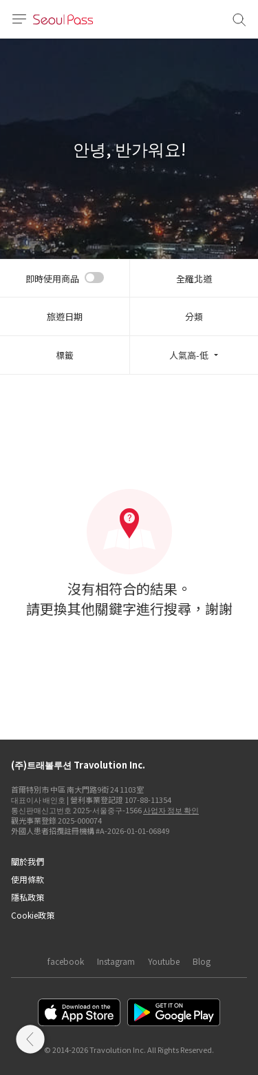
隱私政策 (27, 897)
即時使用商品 (52, 278)
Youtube (164, 961)
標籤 (65, 355)
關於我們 (27, 861)
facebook (65, 961)
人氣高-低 (188, 355)
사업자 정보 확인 (171, 809)
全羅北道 (194, 278)
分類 (194, 316)
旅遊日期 (65, 316)
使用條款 (27, 879)
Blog (202, 961)
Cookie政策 (32, 915)
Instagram (116, 961)
